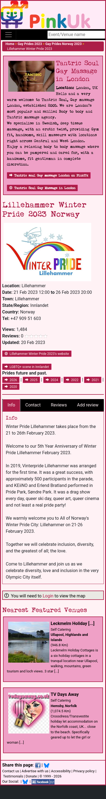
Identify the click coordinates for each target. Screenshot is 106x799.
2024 (52, 380)
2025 (31, 380)
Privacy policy (83, 771)
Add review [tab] (87, 405)
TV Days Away (65, 694)
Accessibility (61, 771)
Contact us (10, 771)
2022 (72, 380)
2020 (11, 387)
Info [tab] (11, 405)
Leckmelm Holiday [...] (72, 623)
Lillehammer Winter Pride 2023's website (37, 354)
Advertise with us (35, 771)
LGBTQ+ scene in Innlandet (27, 367)
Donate (31, 776)
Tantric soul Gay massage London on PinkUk (48, 175)
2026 (11, 380)
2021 (93, 380)
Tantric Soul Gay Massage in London (42, 188)
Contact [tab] (33, 405)
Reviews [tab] (59, 405)
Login (48, 595)
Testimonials (13, 776)
